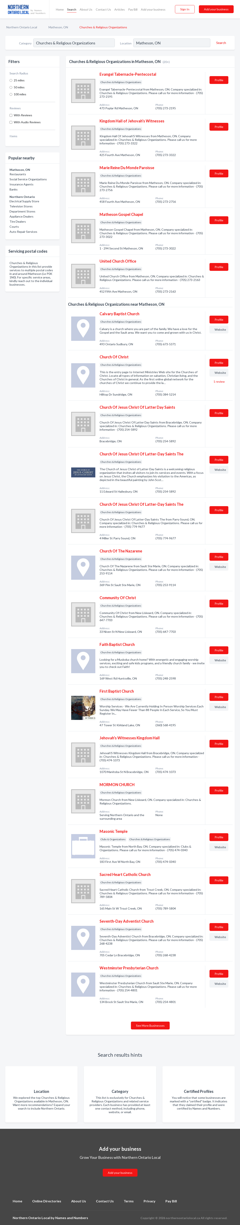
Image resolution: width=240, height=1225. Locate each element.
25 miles (19, 80)
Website (220, 329)
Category (25, 43)
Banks (14, 189)
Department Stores (22, 211)
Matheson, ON (58, 27)
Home (60, 9)
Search (71, 9)
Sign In (184, 9)
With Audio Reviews (27, 122)
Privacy (149, 1201)
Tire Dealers (18, 221)
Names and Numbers (71, 1218)
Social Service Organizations (28, 179)
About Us (86, 9)
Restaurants (18, 174)
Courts (14, 226)
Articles (119, 9)
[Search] (220, 42)
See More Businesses (150, 1025)
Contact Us (103, 9)
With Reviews (23, 115)
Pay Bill (132, 9)
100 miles (20, 94)
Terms (129, 1201)
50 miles (19, 87)
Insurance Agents (21, 184)
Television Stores (21, 206)
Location (126, 43)
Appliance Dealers (21, 216)
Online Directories (46, 1201)
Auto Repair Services (23, 231)
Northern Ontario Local (21, 27)
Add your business (153, 9)
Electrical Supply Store (24, 201)
